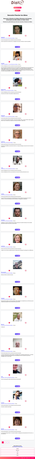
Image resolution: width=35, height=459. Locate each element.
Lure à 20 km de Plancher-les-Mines (7, 194)
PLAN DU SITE (28, 457)
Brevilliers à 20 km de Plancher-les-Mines (7, 377)
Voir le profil (17, 99)
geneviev (2, 428)
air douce (2, 402)
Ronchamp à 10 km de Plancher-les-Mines (8, 38)
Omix (2, 376)
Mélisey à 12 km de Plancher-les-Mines (7, 90)
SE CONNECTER (17, 10)
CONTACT (32, 457)
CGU (24, 457)
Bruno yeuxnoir (3, 272)
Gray (17, 453)
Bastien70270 (3, 89)
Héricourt (17, 450)
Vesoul (17, 448)
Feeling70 (2, 298)
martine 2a (3, 141)
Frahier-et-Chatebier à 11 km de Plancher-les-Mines (9, 64)
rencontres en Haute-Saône (17, 446)
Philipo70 (2, 350)
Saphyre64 (3, 37)
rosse (2, 167)
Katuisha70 (3, 115)
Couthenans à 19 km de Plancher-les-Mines (8, 168)
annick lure (3, 246)
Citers (17, 455)
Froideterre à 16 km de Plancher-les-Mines (8, 116)
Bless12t (2, 324)
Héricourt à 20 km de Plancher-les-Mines (7, 403)
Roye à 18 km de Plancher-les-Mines (7, 142)
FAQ (22, 457)
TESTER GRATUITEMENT (17, 7)
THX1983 (2, 63)
